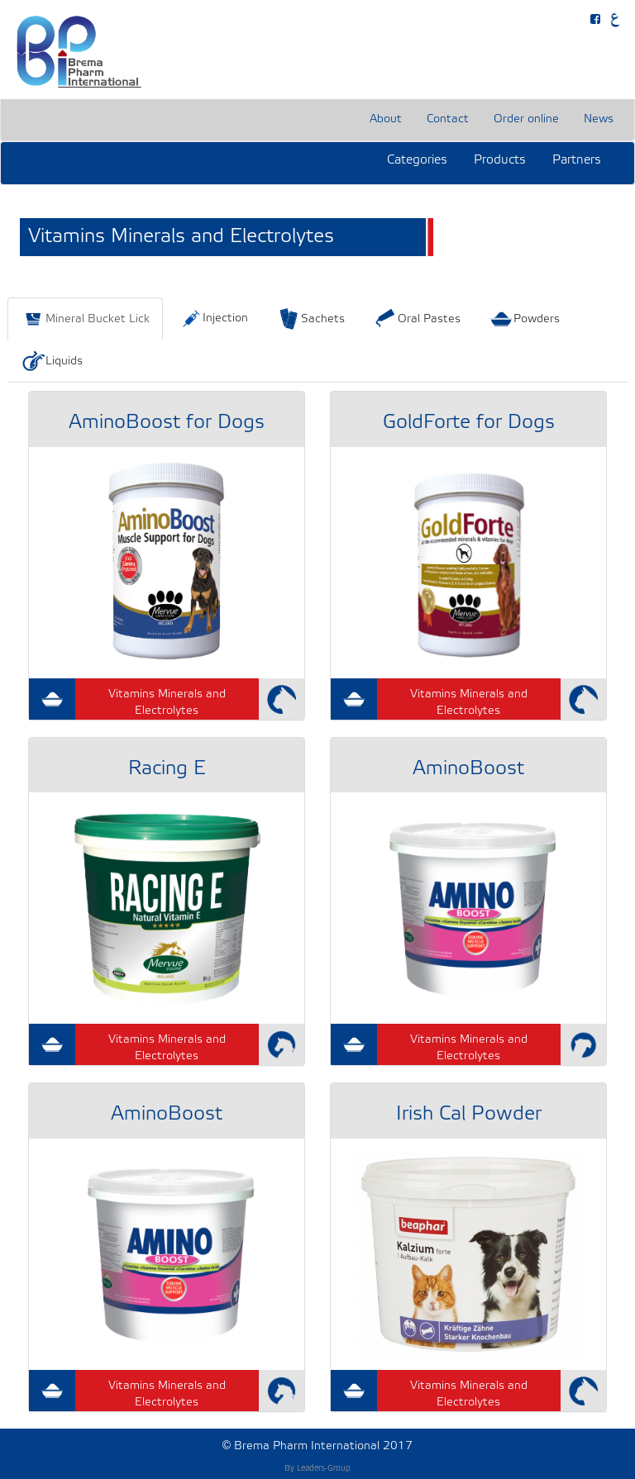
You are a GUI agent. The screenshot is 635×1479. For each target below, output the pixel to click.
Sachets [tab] (310, 319)
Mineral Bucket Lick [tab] (85, 319)
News (599, 119)
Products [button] (500, 160)
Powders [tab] (524, 319)
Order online (526, 119)
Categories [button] (417, 160)
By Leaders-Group (317, 1468)
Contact (448, 119)
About (386, 119)
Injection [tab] (213, 319)
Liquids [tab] (52, 361)
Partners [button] (576, 160)
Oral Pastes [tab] (417, 319)
